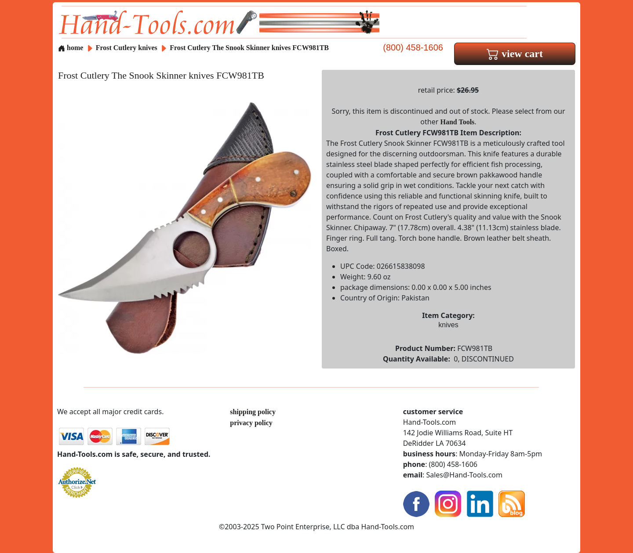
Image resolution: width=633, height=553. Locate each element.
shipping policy (253, 412)
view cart (515, 53)
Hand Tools (457, 122)
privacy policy (251, 422)
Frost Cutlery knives (126, 47)
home (70, 47)
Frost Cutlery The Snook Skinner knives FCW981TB (249, 47)
